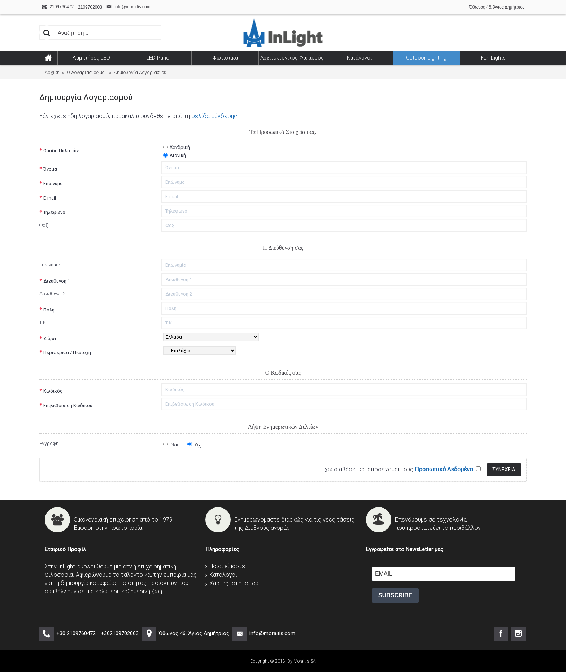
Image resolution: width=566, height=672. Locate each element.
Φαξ (43, 225)
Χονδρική (176, 147)
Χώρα (49, 338)
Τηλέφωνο (54, 212)
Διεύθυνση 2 (52, 293)
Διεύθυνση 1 (56, 281)
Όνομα (50, 169)
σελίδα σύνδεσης (214, 116)
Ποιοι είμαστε (225, 566)
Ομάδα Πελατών (61, 150)
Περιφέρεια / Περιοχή (67, 352)
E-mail (49, 198)
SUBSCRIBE (395, 595)
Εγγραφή (48, 443)
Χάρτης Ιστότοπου (231, 583)
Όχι (194, 445)
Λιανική (174, 155)
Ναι (170, 445)
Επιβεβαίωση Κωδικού (67, 405)
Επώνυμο (53, 183)
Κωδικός (52, 391)
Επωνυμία (49, 264)
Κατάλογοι (221, 574)
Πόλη (49, 310)
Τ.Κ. (43, 322)
